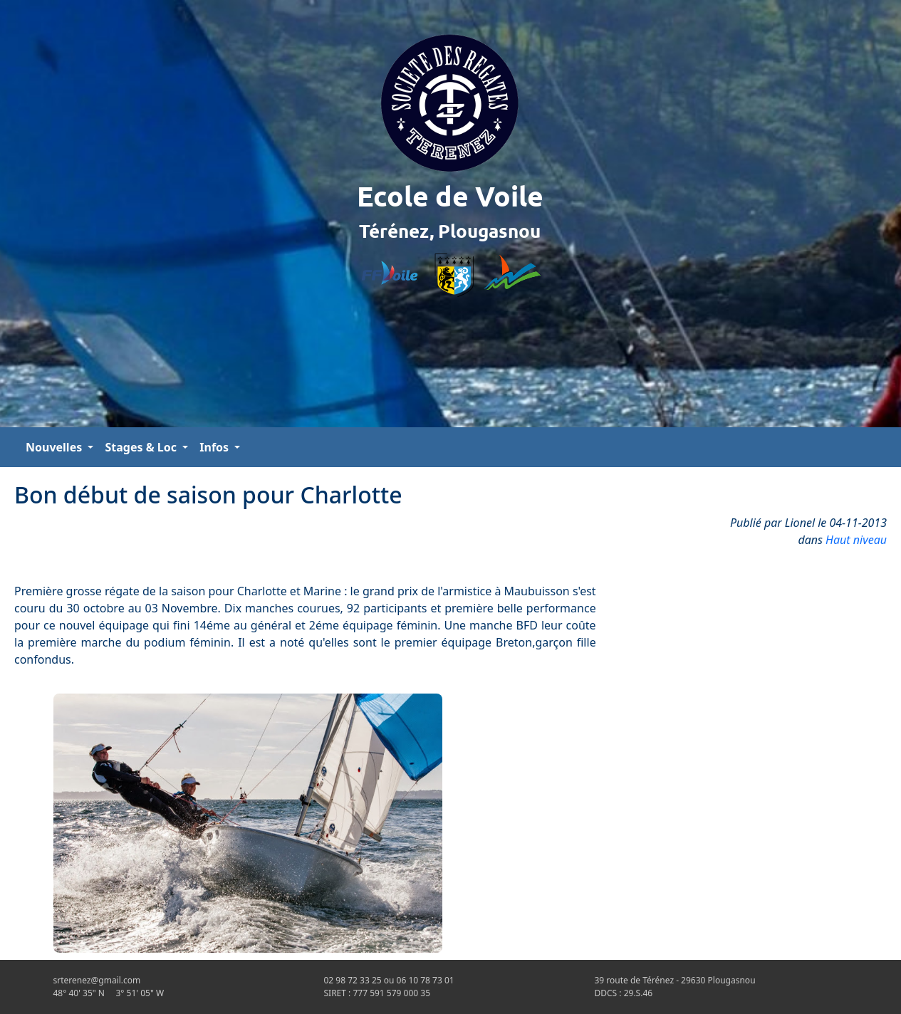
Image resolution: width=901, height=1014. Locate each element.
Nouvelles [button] (55, 447)
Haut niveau (856, 540)
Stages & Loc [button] (142, 447)
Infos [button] (215, 447)
